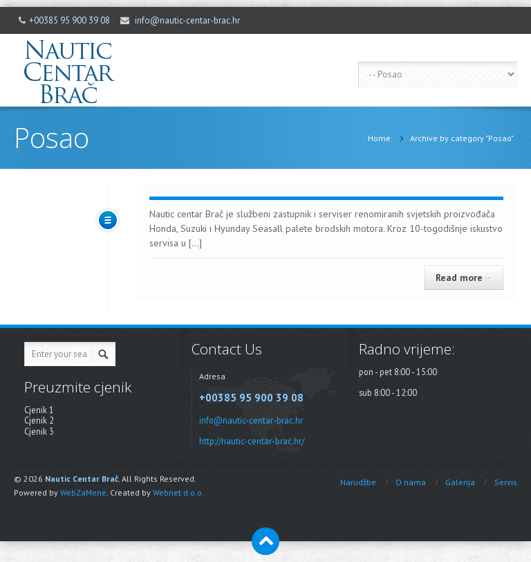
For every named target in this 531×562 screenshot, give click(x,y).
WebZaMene (83, 492)
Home (379, 138)
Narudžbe (358, 482)
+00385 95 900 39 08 (69, 20)
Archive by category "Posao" (462, 138)
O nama (410, 482)
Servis (505, 482)
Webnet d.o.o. (178, 492)
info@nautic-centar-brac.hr (187, 20)
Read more (464, 277)
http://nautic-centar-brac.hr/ (251, 440)
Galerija (460, 482)
